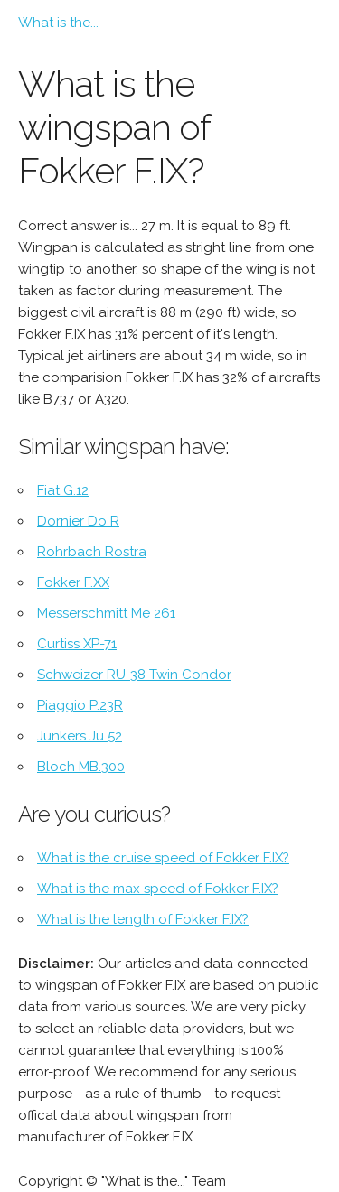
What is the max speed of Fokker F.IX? (157, 888)
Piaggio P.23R (80, 705)
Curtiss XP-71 (77, 644)
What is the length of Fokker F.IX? (143, 919)
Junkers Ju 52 (79, 736)
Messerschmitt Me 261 (106, 613)
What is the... (58, 22)
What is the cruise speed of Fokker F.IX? (163, 858)
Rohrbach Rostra (91, 552)
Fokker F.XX (73, 582)
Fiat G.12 (63, 490)
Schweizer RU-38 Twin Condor (134, 674)
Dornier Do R (78, 521)
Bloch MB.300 (81, 767)
